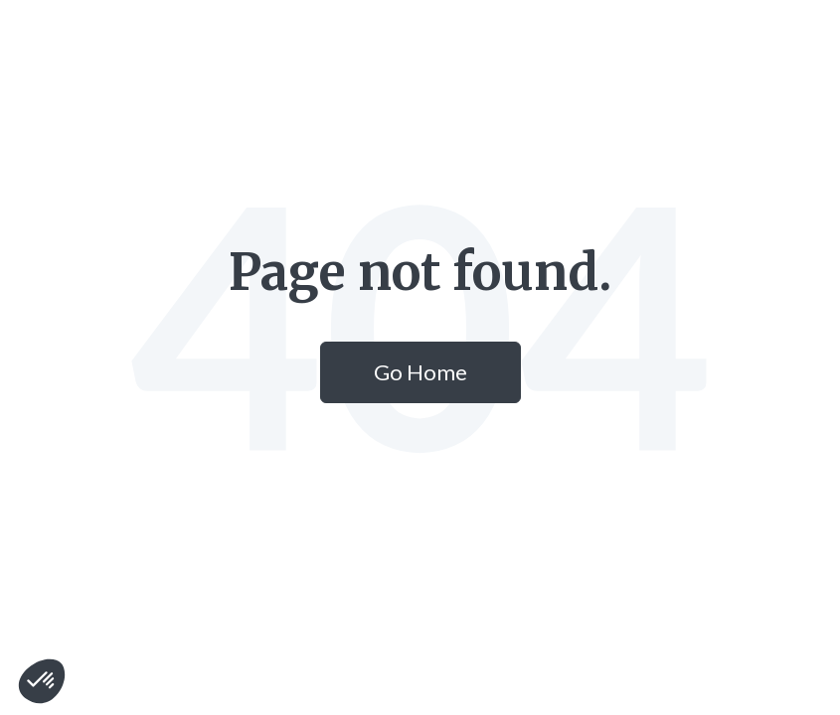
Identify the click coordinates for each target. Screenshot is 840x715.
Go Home (420, 371)
